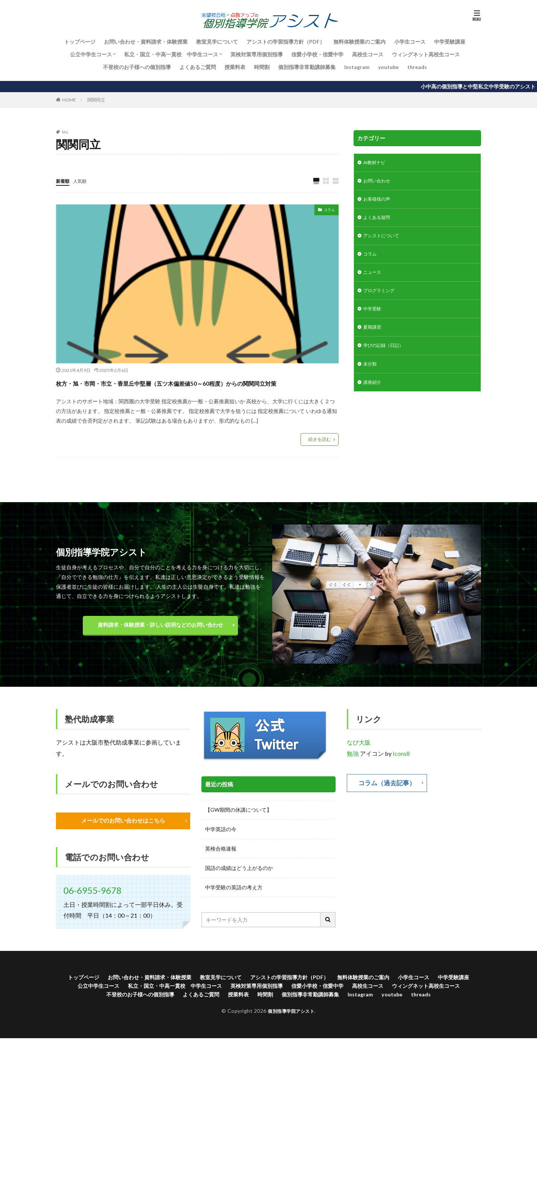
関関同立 (96, 100)
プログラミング (381, 299)
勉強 (353, 767)
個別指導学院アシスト (291, 1038)
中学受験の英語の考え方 (234, 901)
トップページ (79, 41)
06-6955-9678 (92, 904)
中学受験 (373, 318)
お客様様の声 (379, 202)
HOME (69, 100)
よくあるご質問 (197, 67)
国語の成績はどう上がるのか (239, 882)
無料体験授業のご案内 (359, 41)
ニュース (373, 279)
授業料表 (234, 67)
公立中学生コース (91, 54)
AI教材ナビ (376, 163)
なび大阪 (359, 756)
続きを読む (319, 453)
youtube (388, 67)
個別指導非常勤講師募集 (307, 67)
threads (417, 67)
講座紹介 (373, 396)
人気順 (83, 181)
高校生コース (367, 54)
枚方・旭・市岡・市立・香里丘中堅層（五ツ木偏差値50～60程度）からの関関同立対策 (196, 389)
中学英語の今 (220, 843)
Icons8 (401, 767)
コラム (327, 211)
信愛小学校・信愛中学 (317, 54)
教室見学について (217, 41)
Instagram (357, 67)
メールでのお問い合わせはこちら (123, 834)
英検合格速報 (220, 862)
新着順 (64, 181)
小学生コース (409, 41)
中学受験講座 (449, 41)
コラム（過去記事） (388, 797)
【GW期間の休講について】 (238, 823)
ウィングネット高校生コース (426, 54)
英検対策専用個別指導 (256, 54)
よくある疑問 (379, 221)
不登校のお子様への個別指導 (137, 67)
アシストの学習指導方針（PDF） (285, 41)
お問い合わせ (379, 182)
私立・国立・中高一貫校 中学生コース (171, 54)
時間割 (262, 67)
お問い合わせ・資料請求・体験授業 (146, 41)
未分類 (371, 376)
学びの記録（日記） (386, 357)
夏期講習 (373, 338)
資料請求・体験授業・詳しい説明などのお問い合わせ (160, 638)
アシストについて (384, 241)
